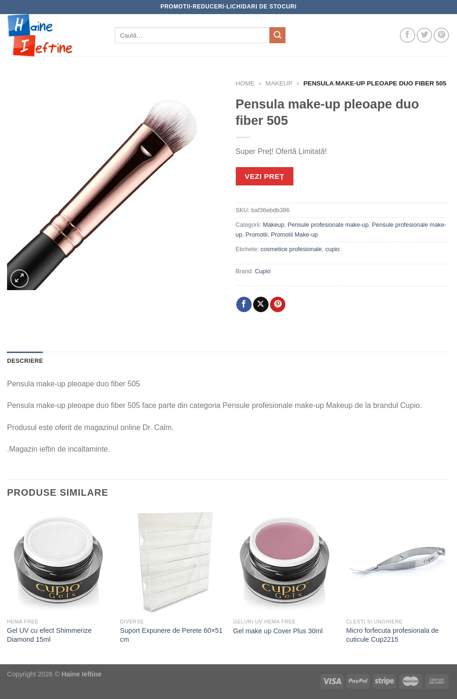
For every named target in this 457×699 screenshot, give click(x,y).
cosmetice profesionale (291, 249)
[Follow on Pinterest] (441, 35)
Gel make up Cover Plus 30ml (277, 631)
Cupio (262, 271)
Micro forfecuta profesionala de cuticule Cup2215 (392, 635)
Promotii (257, 234)
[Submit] (277, 35)
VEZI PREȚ (264, 176)
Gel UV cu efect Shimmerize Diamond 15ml (49, 635)
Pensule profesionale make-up (327, 224)
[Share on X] (261, 305)
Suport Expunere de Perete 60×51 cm (171, 635)
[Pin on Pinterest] (277, 305)
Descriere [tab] (25, 360)
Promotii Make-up (294, 234)
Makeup (279, 83)
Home (245, 83)
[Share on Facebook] (244, 305)
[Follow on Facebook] (407, 35)
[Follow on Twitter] (424, 35)
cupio (332, 249)
